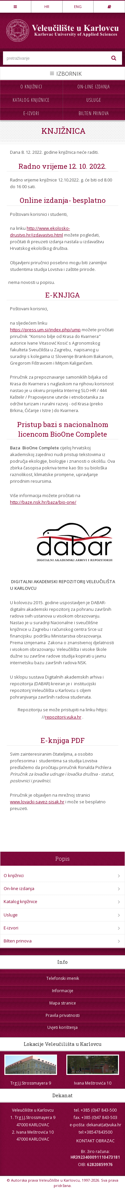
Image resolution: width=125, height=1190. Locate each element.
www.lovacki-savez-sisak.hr (37, 802)
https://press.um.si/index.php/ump (45, 330)
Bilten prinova (94, 113)
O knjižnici (31, 86)
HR (46, 6)
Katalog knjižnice (31, 100)
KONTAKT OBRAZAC (95, 1141)
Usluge (93, 100)
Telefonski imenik (62, 978)
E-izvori (31, 113)
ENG (78, 6)
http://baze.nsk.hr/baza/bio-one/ (43, 502)
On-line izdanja (93, 86)
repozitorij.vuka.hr (63, 717)
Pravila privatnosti (63, 1015)
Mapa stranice (62, 1003)
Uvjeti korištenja (62, 1027)
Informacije (62, 991)
